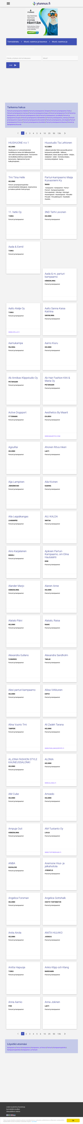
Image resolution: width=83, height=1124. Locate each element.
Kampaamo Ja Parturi (38, 1047)
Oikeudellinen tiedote (13, 1111)
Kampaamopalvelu (59, 1047)
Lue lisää (61, 1121)
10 (45, 133)
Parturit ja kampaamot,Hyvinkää (34, 122)
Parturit (49, 1047)
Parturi (18, 1047)
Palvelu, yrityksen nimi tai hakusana (18, 58)
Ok (73, 1119)
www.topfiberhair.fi (53, 852)
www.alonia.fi (50, 783)
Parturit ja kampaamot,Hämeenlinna (34, 118)
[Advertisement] (41, 85)
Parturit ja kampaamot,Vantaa (17, 113)
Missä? (45, 58)
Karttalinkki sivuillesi (13, 1109)
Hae (12, 65)
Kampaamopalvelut (13, 1050)
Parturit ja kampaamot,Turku (61, 111)
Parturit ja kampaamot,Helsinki (17, 111)
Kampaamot (26, 1047)
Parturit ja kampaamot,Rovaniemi (34, 120)
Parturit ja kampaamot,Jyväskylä (51, 115)
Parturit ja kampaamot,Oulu (29, 115)
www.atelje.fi (14, 332)
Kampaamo (11, 1047)
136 (59, 133)
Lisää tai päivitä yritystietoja (15, 1107)
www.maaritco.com (52, 436)
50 (54, 133)
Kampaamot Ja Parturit (29, 1050)
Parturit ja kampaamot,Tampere (39, 111)
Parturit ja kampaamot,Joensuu (57, 118)
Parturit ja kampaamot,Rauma (56, 122)
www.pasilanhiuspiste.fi (54, 748)
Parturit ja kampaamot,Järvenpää (57, 120)
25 (49, 133)
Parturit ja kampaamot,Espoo (39, 113)
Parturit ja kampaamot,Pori (58, 113)
